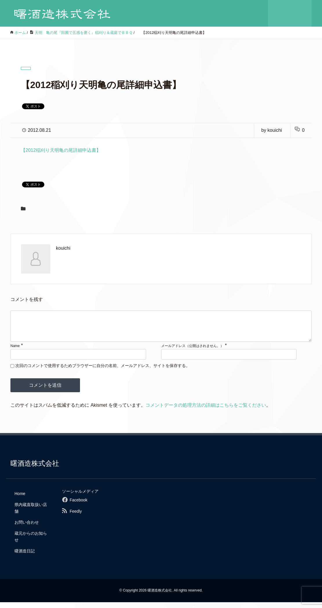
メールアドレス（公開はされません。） (192, 352)
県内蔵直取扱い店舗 (30, 513)
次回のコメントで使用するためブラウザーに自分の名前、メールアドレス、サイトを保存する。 (102, 371)
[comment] (161, 329)
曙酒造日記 (24, 556)
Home (19, 499)
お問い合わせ (26, 528)
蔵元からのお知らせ (30, 542)
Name (15, 352)
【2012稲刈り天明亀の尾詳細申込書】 (61, 150)
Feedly (76, 517)
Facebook (78, 505)
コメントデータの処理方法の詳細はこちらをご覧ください (205, 410)
